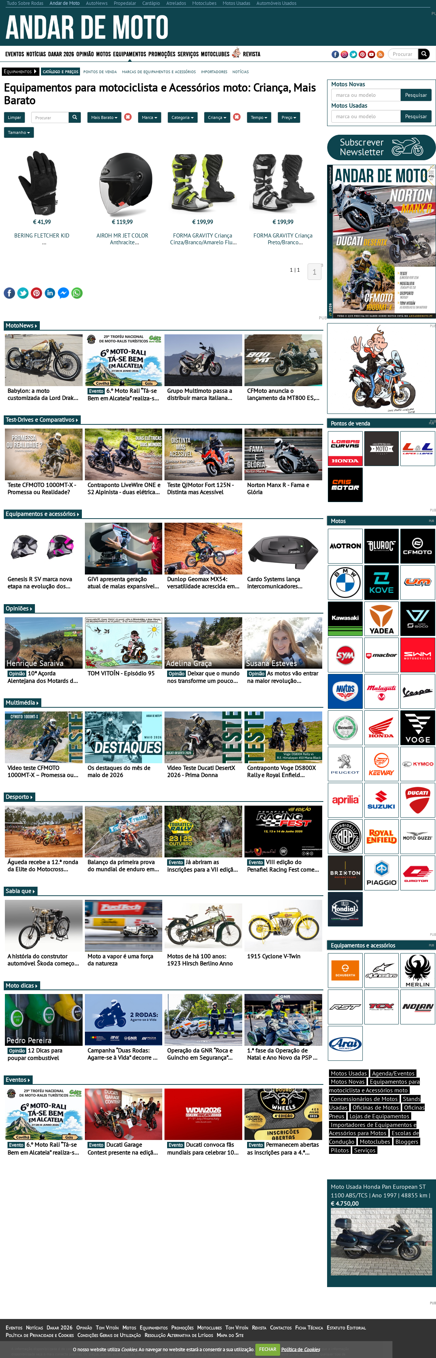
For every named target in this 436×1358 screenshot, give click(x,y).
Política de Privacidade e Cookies (40, 1335)
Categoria (183, 117)
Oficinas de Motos (376, 1107)
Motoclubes (215, 53)
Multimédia (22, 702)
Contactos (280, 1327)
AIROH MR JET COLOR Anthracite (122, 239)
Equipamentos (129, 53)
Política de (300, 1349)
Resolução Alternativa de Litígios (179, 1335)
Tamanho (19, 132)
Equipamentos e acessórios (43, 513)
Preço (289, 117)
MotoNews (22, 325)
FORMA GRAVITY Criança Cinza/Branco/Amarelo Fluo (202, 239)
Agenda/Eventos (393, 1073)
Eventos (14, 53)
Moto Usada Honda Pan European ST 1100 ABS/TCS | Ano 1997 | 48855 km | (381, 1229)
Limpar (14, 117)
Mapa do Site (230, 1335)
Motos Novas (348, 1081)
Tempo (259, 117)
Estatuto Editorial (346, 1327)
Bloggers (406, 1141)
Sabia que (21, 891)
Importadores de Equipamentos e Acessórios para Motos (372, 1129)
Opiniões (19, 608)
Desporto (19, 796)
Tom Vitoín (107, 1327)
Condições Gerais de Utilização (109, 1335)
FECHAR (267, 1349)
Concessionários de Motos (364, 1098)
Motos (103, 53)
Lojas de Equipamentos (379, 1116)
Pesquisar (416, 95)
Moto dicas (22, 985)
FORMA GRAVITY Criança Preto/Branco (282, 239)
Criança (217, 117)
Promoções (161, 53)
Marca (149, 117)
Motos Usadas (349, 1073)
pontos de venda (100, 71)
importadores (214, 71)
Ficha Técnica (309, 1327)
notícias (240, 71)
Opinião (85, 53)
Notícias (36, 53)
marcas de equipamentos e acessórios (159, 71)
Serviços (188, 53)
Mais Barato (104, 117)
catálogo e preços (60, 71)
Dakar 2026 (61, 53)
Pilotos (340, 1150)
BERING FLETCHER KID (41, 235)
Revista (251, 53)
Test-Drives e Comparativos (42, 419)
